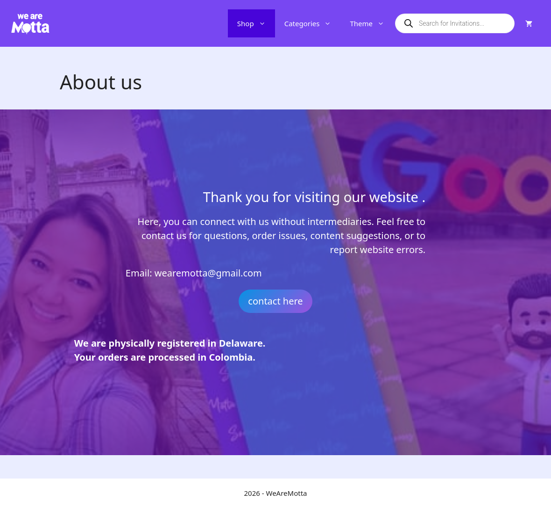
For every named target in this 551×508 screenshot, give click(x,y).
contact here (275, 301)
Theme (372, 23)
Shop (256, 23)
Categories (312, 23)
